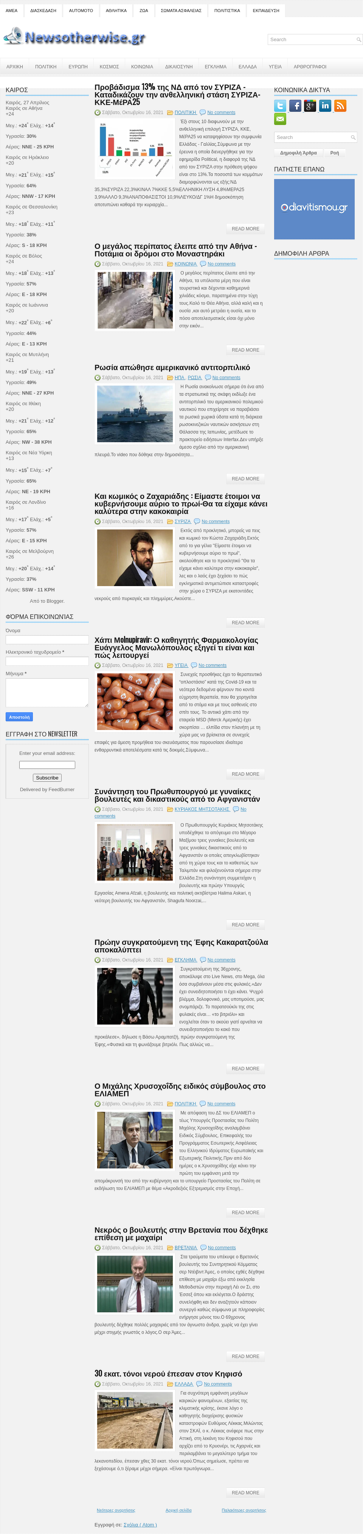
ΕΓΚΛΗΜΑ (215, 66)
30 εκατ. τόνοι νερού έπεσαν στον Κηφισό (168, 1373)
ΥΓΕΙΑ (275, 66)
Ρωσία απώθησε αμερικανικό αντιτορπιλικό (172, 366)
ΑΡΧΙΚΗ (14, 66)
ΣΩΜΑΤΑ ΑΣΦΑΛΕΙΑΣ (181, 10)
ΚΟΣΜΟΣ (109, 66)
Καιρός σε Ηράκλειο (27, 157)
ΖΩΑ (144, 10)
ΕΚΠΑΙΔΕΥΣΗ (266, 10)
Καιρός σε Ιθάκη (23, 403)
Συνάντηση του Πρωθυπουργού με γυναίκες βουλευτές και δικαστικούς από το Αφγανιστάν (177, 794)
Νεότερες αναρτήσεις (116, 1510)
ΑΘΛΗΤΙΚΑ (116, 10)
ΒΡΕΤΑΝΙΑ (186, 1247)
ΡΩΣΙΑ (195, 377)
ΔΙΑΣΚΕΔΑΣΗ (43, 10)
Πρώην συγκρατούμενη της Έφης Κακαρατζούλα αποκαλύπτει (181, 945)
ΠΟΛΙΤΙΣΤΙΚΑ (227, 10)
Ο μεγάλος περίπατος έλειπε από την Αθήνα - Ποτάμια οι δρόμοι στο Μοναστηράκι (176, 249)
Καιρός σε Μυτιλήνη (27, 354)
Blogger (55, 601)
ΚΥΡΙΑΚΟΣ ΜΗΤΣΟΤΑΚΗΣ (203, 809)
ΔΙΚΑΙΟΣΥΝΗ (179, 66)
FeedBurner (62, 789)
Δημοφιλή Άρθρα (298, 153)
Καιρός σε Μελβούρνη (30, 551)
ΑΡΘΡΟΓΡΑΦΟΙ (310, 66)
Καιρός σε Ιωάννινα (27, 305)
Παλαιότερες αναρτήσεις (244, 1510)
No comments (221, 112)
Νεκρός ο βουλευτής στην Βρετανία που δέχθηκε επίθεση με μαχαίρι (181, 1233)
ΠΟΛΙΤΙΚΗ (45, 66)
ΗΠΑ (180, 377)
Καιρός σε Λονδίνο (26, 502)
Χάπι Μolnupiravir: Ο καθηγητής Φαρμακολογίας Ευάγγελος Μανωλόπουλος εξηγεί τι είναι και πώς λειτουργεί (176, 647)
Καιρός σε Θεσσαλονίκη (31, 207)
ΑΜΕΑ (11, 10)
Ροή (334, 153)
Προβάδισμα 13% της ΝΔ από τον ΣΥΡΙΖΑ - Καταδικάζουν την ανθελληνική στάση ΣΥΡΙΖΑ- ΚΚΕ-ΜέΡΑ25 (177, 94)
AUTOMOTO (81, 10)
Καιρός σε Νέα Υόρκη (29, 452)
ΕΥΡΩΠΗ (77, 66)
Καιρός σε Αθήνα (25, 108)
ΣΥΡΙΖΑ (183, 521)
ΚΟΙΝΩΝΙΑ (142, 66)
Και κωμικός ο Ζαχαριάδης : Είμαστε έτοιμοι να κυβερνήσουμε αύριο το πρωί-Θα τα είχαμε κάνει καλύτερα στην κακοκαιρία (181, 503)
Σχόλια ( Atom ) (140, 1525)
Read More (245, 228)
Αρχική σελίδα (179, 1510)
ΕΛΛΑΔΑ (248, 66)
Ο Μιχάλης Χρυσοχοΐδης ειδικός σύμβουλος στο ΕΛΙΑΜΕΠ (180, 1089)
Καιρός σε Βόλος (24, 256)
